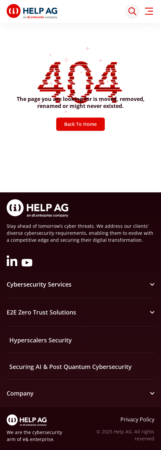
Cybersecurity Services (39, 284)
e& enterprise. (39, 439)
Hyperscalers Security (40, 340)
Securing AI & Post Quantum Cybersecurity (70, 367)
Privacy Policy (137, 419)
